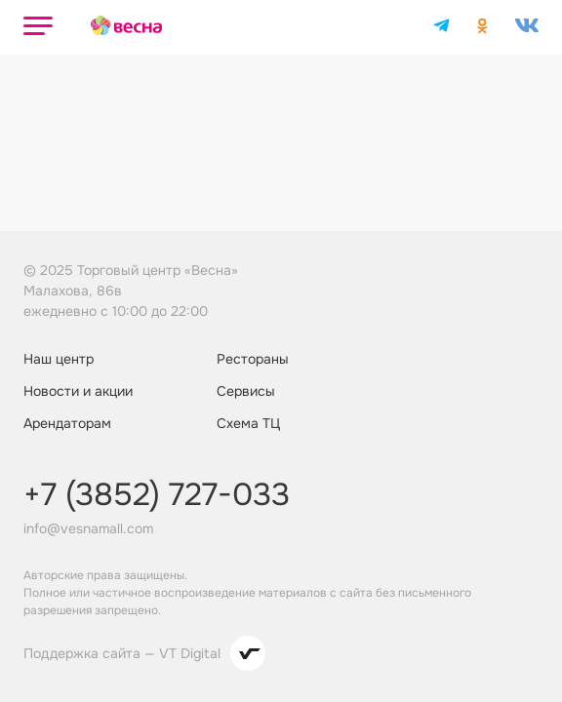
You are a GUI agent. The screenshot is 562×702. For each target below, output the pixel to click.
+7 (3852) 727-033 (156, 495)
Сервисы (246, 391)
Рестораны (253, 359)
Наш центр (58, 359)
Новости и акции (78, 391)
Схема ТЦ (248, 423)
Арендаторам (67, 423)
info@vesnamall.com (88, 528)
